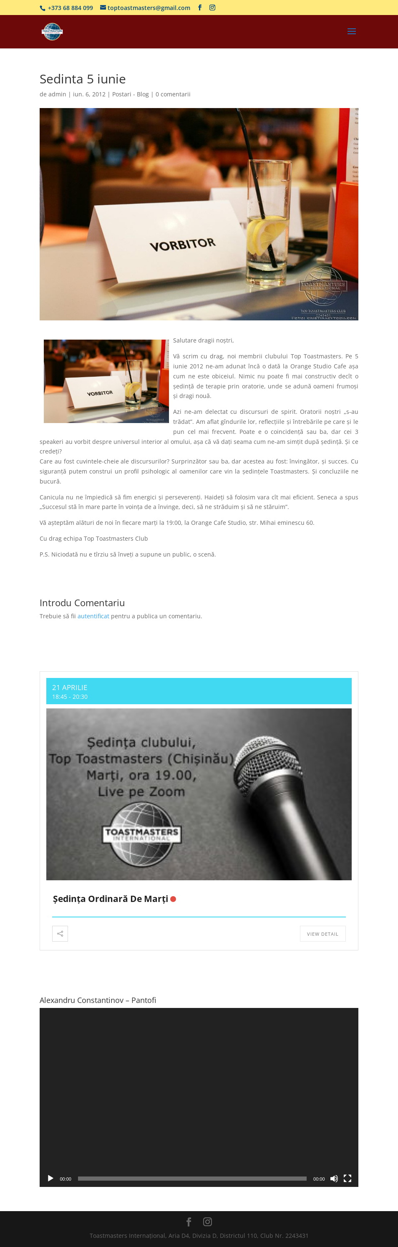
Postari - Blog (130, 94)
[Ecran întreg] (347, 1178)
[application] (199, 1097)
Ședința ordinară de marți (110, 898)
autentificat (93, 616)
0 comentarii (173, 94)
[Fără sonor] (334, 1178)
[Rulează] (50, 1178)
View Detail (323, 934)
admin (57, 94)
